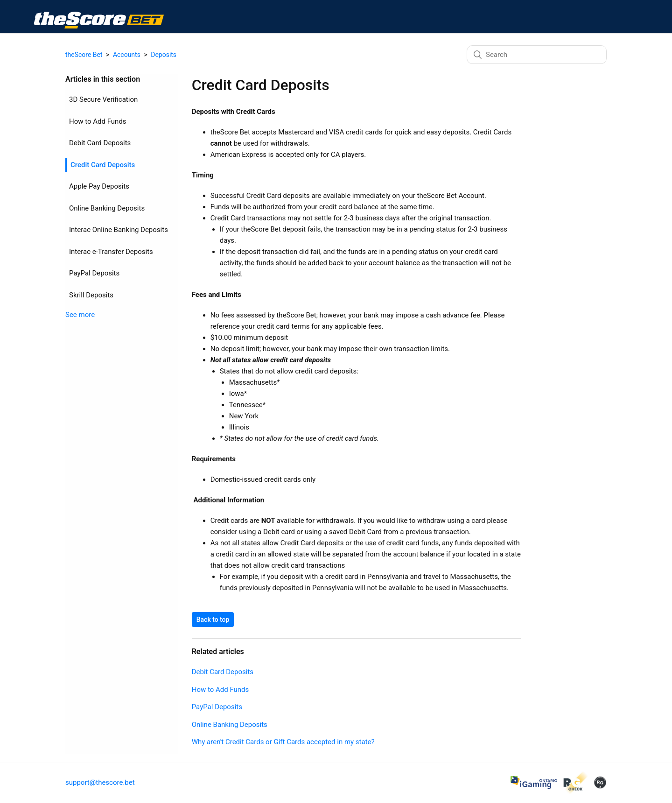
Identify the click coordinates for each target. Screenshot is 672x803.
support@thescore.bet (100, 782)
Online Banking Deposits (107, 208)
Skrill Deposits (91, 305)
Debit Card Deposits (100, 143)
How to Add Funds (97, 121)
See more (80, 325)
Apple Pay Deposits (99, 186)
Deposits (163, 54)
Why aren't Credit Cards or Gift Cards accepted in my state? (262, 742)
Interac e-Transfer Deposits (111, 262)
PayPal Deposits (94, 284)
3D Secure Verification (103, 99)
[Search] (537, 54)
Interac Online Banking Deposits (104, 235)
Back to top (192, 619)
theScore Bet (84, 54)
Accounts (126, 54)
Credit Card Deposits (102, 165)
